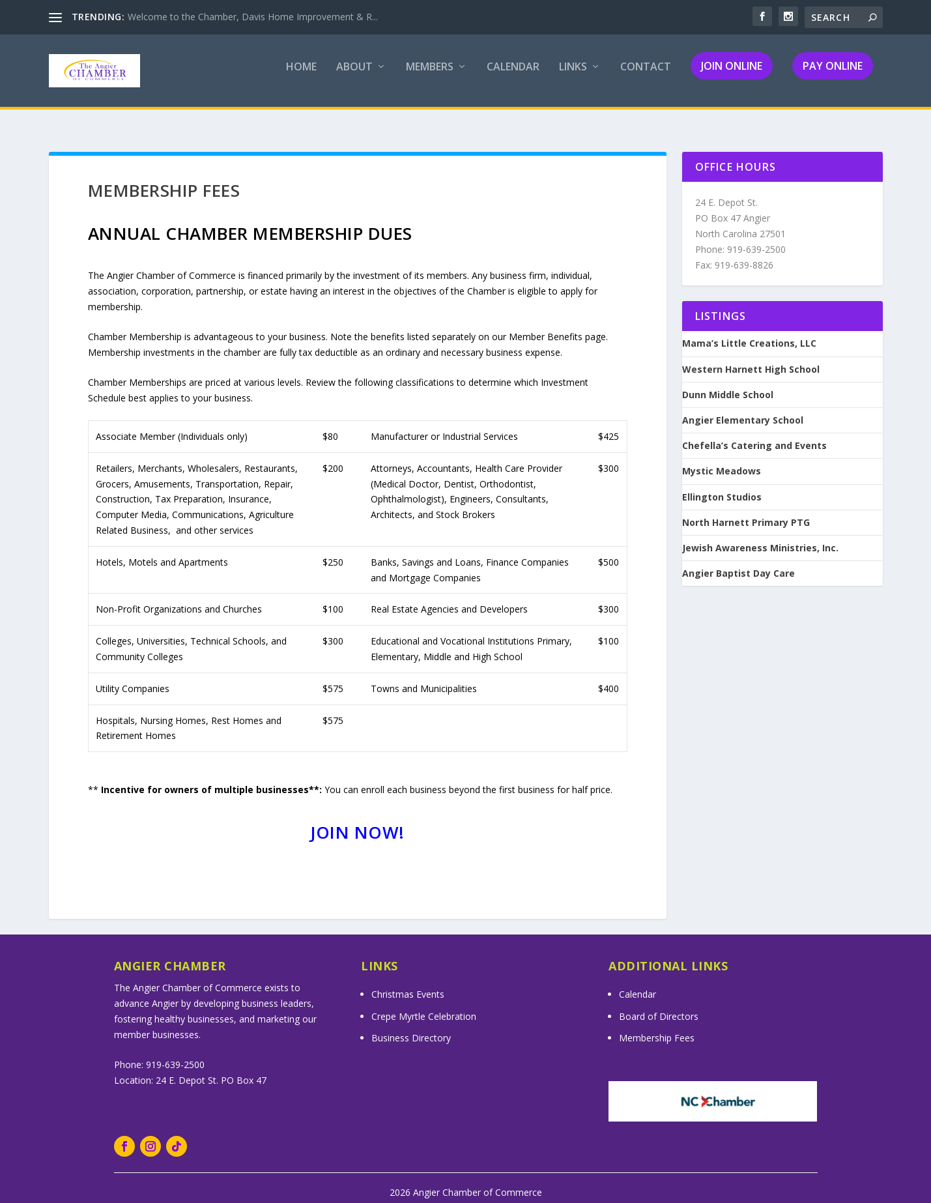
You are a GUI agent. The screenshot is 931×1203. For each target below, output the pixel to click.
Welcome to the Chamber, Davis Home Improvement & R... (253, 16)
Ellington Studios (722, 486)
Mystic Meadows (721, 461)
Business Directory (411, 1027)
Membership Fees (657, 1027)
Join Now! (357, 821)
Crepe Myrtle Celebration (423, 1005)
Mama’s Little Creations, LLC (749, 333)
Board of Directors (658, 1005)
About (354, 76)
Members (429, 76)
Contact (645, 76)
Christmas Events (407, 984)
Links (573, 76)
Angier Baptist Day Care (738, 563)
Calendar (513, 76)
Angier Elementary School (742, 410)
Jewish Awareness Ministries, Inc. (760, 537)
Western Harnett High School (751, 358)
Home (301, 76)
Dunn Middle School (727, 384)
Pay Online (833, 74)
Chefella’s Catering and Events (754, 435)
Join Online (731, 74)
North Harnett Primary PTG (746, 511)
